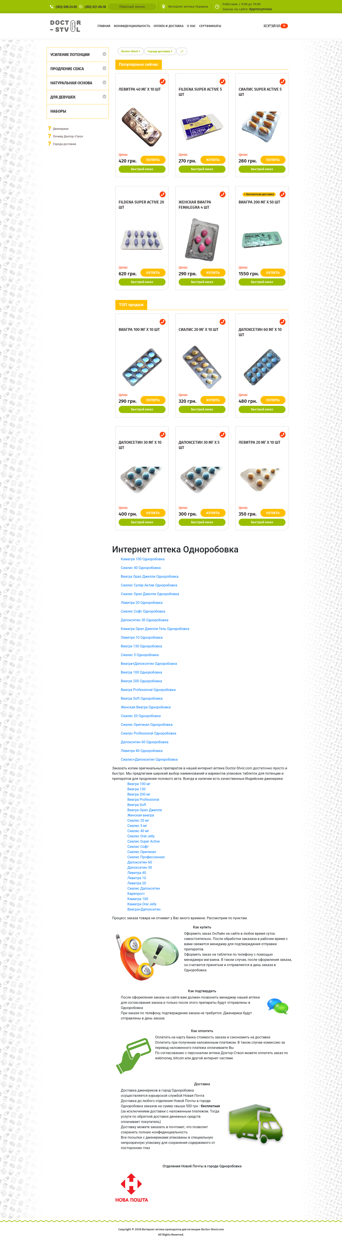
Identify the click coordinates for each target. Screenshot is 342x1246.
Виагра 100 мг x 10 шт (139, 329)
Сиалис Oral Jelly (141, 836)
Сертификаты (210, 26)
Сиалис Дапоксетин (143, 888)
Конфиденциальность (132, 26)
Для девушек (62, 97)
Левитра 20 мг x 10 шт (259, 442)
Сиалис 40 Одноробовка (141, 568)
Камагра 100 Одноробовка (142, 559)
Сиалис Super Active (143, 841)
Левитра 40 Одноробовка (141, 751)
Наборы (58, 111)
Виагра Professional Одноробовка (148, 690)
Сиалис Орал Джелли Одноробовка (150, 594)
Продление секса (67, 68)
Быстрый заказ (142, 169)
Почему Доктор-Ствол (68, 136)
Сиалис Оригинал (141, 852)
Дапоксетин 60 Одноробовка (144, 742)
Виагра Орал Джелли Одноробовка (149, 576)
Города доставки (65, 144)
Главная (103, 26)
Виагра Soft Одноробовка (141, 698)
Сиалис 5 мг (137, 826)
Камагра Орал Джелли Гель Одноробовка (155, 629)
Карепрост (136, 894)
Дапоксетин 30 (139, 867)
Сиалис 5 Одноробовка (140, 655)
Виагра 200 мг (138, 794)
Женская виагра (140, 815)
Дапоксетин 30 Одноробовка (144, 620)
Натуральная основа (71, 83)
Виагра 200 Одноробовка (141, 681)
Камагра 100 (137, 899)
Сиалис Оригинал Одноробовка (147, 725)
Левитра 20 (136, 883)
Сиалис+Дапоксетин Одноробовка (149, 759)
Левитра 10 (136, 878)
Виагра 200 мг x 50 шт (259, 202)
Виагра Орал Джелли (144, 810)
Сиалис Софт (138, 847)
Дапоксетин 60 (139, 862)
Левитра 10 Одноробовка (141, 637)
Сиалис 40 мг (138, 831)
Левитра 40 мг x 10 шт (140, 89)
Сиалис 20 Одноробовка (141, 716)
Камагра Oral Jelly (141, 904)
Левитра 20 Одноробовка (141, 603)
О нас (191, 26)
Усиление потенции (70, 54)
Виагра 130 (136, 789)
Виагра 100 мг (138, 784)
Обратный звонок (132, 6)
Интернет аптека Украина (188, 6)
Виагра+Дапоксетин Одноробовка (149, 664)
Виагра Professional (143, 799)
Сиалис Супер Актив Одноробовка (149, 585)
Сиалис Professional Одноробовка (148, 733)
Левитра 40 (136, 873)
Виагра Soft (136, 805)
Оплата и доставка (168, 26)
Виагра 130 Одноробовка (141, 646)
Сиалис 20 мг (138, 820)
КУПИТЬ (154, 159)
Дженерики (61, 129)
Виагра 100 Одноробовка (141, 672)
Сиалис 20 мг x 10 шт (199, 329)
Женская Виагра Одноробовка (146, 707)
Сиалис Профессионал (146, 857)
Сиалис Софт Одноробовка (143, 611)
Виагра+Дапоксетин (144, 909)
